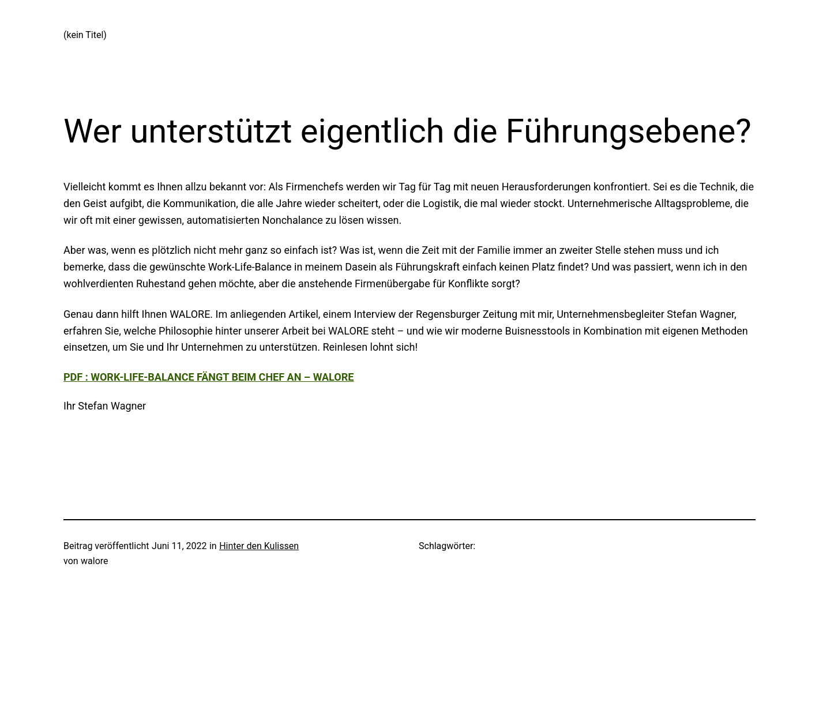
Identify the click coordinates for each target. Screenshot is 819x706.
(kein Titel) (85, 34)
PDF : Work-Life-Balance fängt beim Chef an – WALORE (208, 377)
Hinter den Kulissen (259, 545)
